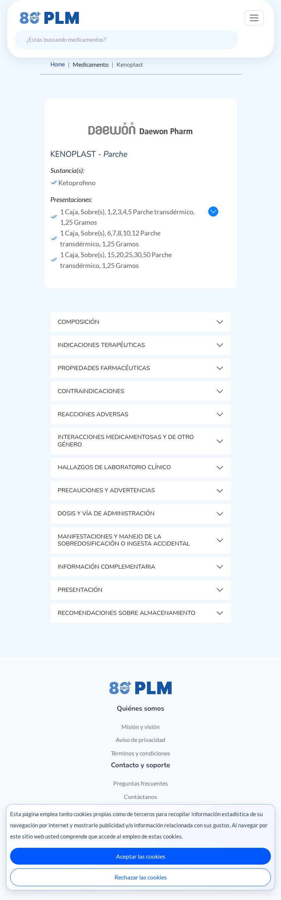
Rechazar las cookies (141, 877)
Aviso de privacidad (140, 739)
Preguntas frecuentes (140, 783)
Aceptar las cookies (140, 856)
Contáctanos (140, 796)
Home (58, 64)
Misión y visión (140, 726)
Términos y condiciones (140, 753)
